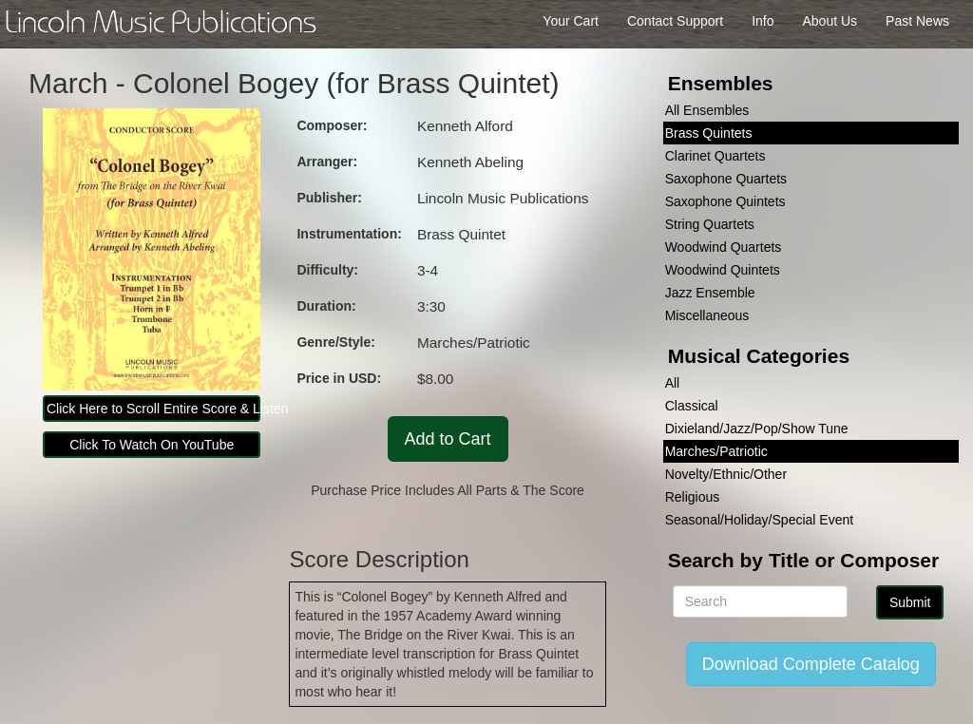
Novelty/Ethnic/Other (726, 474)
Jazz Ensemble (710, 292)
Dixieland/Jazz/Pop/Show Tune (757, 428)
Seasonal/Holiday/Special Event (759, 519)
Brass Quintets (709, 133)
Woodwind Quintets (722, 269)
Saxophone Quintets (725, 201)
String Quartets (709, 224)
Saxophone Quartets (726, 178)
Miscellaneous (707, 315)
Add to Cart (448, 438)
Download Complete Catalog (811, 664)
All (672, 383)
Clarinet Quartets (715, 155)
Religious (692, 497)
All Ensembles (707, 110)
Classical (691, 405)
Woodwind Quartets (723, 247)
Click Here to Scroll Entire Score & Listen (153, 408)
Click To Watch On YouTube (151, 444)
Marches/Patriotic (716, 451)
